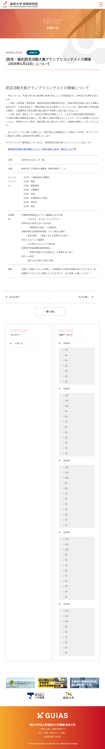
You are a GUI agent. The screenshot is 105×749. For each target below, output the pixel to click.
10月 (66, 406)
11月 (66, 401)
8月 (66, 417)
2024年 (66, 460)
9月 (66, 411)
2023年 (66, 532)
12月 (66, 395)
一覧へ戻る (49, 311)
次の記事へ (84, 297)
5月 (66, 360)
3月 (66, 371)
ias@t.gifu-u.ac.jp (52, 736)
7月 (66, 350)
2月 (66, 376)
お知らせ (19, 343)
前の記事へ (15, 297)
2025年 (66, 388)
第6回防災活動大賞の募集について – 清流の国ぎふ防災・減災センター (40, 149)
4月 (66, 366)
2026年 (66, 343)
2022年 (66, 604)
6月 (66, 355)
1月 (66, 382)
